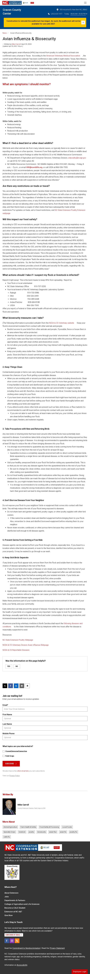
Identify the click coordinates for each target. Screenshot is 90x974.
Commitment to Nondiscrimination (26, 948)
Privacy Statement (57, 948)
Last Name (7, 724)
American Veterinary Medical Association (63, 56)
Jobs (6, 897)
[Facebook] (6, 940)
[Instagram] (12, 940)
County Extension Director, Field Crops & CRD (31, 808)
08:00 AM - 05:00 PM (79, 14)
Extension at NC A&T (13, 912)
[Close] (83, 22)
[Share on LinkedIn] (16, 685)
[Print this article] (27, 685)
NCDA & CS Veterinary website (62, 323)
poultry (31, 832)
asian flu (63, 832)
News (5, 33)
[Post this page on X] (5, 685)
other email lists (23, 771)
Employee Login (79, 971)
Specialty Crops (9, 832)
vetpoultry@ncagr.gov (77, 158)
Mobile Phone (8, 733)
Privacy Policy (14, 776)
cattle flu (7, 837)
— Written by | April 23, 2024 (17, 44)
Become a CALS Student (14, 908)
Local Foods (67, 827)
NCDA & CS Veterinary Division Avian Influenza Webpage (26, 645)
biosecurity (42, 832)
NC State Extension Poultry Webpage (18, 640)
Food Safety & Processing (49, 827)
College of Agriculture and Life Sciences (21, 904)
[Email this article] (21, 685)
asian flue (52, 832)
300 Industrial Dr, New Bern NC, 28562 (71, 9)
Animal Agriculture (10, 827)
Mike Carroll (16, 44)
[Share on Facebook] (10, 685)
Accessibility (22, 965)
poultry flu (73, 832)
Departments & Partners (14, 900)
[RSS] (17, 940)
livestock (22, 832)
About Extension (11, 893)
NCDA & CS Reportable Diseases (16, 650)
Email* (5, 705)
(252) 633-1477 (55, 14)
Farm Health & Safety (28, 827)
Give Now (8, 915)
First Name (7, 714)
